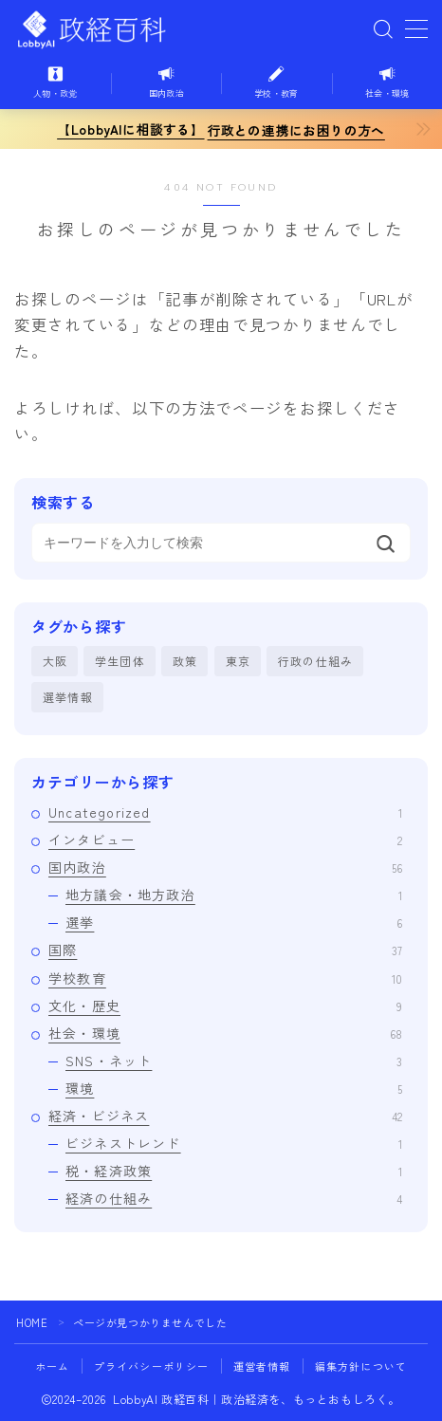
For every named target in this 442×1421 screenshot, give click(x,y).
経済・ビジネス (225, 1115)
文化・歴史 (225, 1005)
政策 (185, 661)
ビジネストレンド (233, 1143)
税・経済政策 (233, 1170)
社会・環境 (225, 1033)
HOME (31, 1322)
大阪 (55, 661)
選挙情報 (68, 697)
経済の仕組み (233, 1198)
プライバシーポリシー (152, 1366)
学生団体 (120, 661)
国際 (225, 949)
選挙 (233, 922)
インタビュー (225, 839)
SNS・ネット (233, 1060)
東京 (238, 661)
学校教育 (225, 978)
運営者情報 (262, 1366)
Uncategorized (225, 812)
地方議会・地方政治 (233, 894)
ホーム (52, 1366)
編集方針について (361, 1366)
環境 (233, 1088)
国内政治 (225, 867)
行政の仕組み (315, 661)
